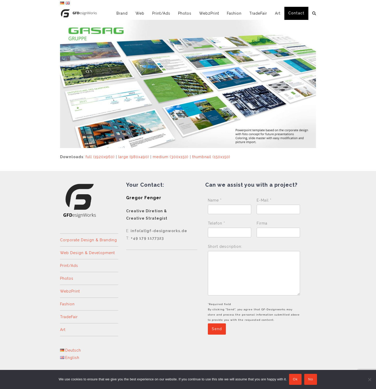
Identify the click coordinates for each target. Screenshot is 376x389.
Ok (295, 380)
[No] (369, 379)
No (311, 380)
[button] (314, 13)
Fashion (67, 304)
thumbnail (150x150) (211, 157)
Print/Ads (69, 266)
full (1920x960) (100, 157)
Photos (66, 278)
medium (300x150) (171, 157)
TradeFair (69, 317)
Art (63, 330)
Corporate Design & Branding (88, 240)
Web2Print (70, 291)
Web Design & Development (87, 253)
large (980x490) (133, 157)
